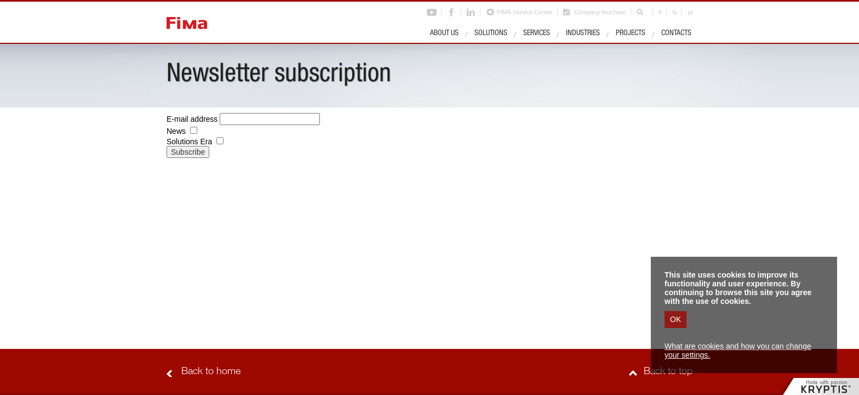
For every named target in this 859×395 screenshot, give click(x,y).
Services (536, 33)
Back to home (210, 372)
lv (674, 12)
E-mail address (192, 119)
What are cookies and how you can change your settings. (738, 350)
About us (444, 33)
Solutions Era (189, 141)
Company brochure (600, 12)
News (176, 131)
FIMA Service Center (524, 12)
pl (690, 12)
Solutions (490, 33)
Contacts (676, 33)
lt (660, 12)
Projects (630, 33)
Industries (583, 33)
